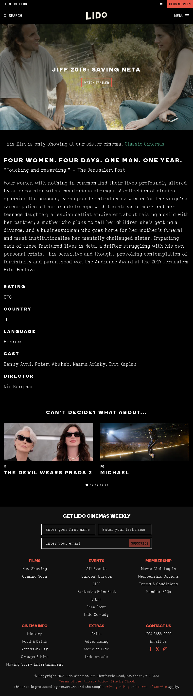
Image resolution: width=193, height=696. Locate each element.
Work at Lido (96, 649)
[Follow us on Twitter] (157, 649)
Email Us (158, 641)
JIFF (96, 584)
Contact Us (158, 626)
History (34, 633)
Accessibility (34, 649)
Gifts (96, 633)
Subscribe (139, 543)
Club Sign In (180, 4)
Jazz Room (96, 606)
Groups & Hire (35, 656)
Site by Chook (123, 681)
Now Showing (34, 568)
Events (96, 561)
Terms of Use (70, 681)
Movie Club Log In (158, 568)
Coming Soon (34, 576)
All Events (96, 568)
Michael (115, 473)
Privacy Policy (96, 681)
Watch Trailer (96, 83)
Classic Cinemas (144, 144)
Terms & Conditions (158, 584)
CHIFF (96, 599)
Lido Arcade (96, 656)
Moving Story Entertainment (34, 664)
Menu (181, 16)
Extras (96, 626)
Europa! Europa (96, 576)
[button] (87, 485)
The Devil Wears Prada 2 (48, 473)
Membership (158, 561)
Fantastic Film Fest (96, 591)
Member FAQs (158, 591)
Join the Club (15, 4)
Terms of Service (152, 687)
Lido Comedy (96, 614)
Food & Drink (34, 641)
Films (34, 561)
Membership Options (158, 576)
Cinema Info (35, 626)
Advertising (96, 641)
